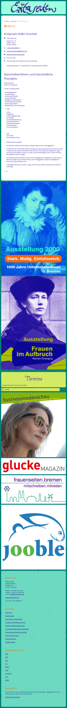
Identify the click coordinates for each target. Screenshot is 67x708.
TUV (6, 677)
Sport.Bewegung (10, 639)
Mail (19, 19)
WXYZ (7, 680)
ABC (6, 654)
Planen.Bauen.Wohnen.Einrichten (16, 632)
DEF (6, 657)
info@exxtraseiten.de (17, 594)
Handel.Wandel (10, 642)
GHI (6, 660)
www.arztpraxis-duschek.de (15, 54)
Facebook (5, 19)
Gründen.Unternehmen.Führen (15, 622)
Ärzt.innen (8, 613)
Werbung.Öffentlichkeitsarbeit (15, 626)
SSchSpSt (8, 674)
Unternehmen (13, 21)
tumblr (22, 19)
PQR (6, 670)
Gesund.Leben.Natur (12, 635)
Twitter (8, 19)
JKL (6, 664)
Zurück (6, 171)
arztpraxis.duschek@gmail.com (17, 51)
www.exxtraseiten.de (12, 597)
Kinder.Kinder (9, 616)
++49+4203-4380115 (13, 48)
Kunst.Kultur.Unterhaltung (13, 619)
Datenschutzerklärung (12, 697)
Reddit (24, 19)
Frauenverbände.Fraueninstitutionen (17, 629)
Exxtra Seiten (6, 21)
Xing (16, 19)
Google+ (10, 19)
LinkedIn (13, 19)
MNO (7, 667)
